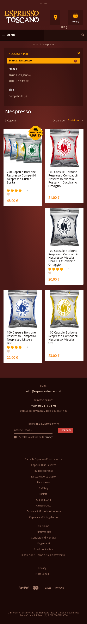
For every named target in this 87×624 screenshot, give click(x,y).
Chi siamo (43, 526)
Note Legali (42, 574)
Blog (64, 27)
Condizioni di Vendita (43, 537)
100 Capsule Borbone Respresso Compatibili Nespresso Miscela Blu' (22, 338)
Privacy (49, 436)
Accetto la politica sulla (33, 436)
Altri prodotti (43, 505)
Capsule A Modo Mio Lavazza (43, 511)
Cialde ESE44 (43, 500)
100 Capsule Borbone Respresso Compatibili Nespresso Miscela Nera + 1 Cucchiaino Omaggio (63, 257)
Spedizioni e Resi (43, 549)
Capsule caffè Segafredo (43, 517)
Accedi (43, 3)
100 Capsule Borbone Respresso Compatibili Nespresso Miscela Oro (63, 338)
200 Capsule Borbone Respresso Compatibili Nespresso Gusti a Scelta (22, 177)
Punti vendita (43, 532)
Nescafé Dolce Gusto (43, 476)
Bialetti (43, 494)
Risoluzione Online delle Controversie (43, 555)
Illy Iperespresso (43, 471)
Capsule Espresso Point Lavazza (43, 459)
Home (35, 44)
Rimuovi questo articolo (75, 61)
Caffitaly (43, 488)
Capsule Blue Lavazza (43, 465)
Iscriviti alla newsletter (43, 424)
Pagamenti (43, 543)
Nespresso (43, 482)
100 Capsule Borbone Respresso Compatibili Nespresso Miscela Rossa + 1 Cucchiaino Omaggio (63, 179)
